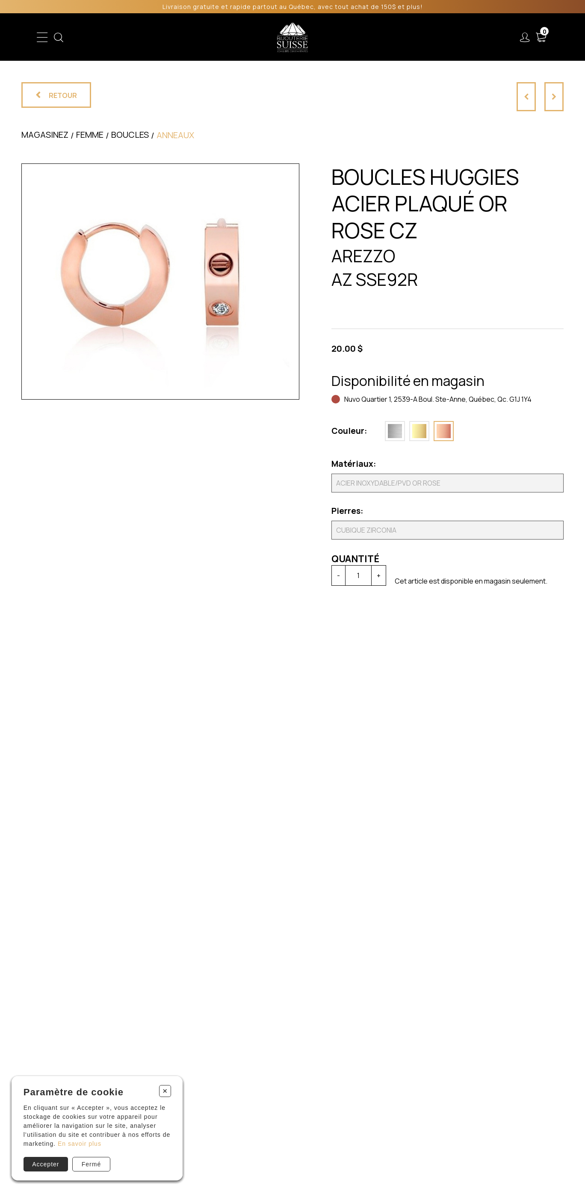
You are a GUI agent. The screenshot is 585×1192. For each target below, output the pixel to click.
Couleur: (349, 430)
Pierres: (347, 510)
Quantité (355, 558)
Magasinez (44, 134)
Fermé (91, 1164)
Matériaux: (352, 463)
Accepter (45, 1164)
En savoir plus (79, 1143)
